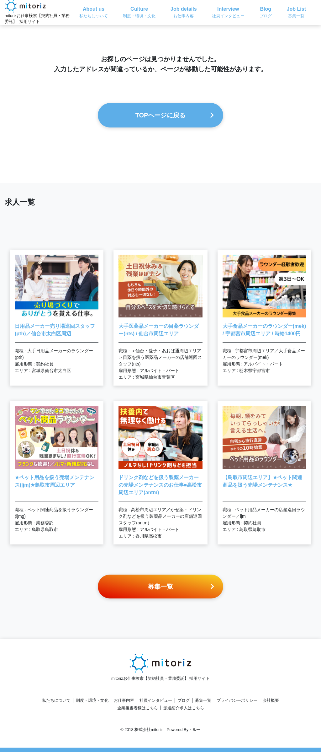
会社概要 (271, 700)
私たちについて (56, 700)
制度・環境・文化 (92, 700)
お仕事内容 (124, 700)
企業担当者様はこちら (137, 708)
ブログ (183, 700)
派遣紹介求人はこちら (183, 708)
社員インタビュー (155, 700)
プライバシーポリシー (237, 700)
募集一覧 (203, 700)
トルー (194, 729)
